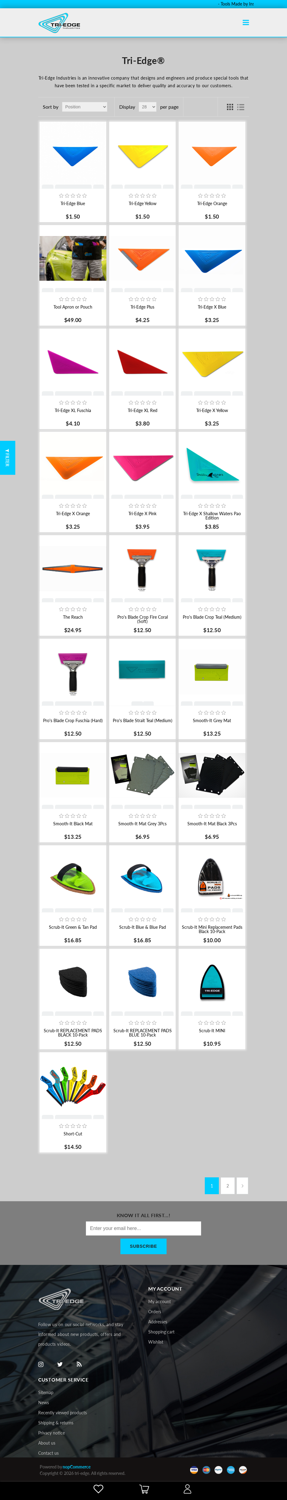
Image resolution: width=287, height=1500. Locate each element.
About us (46, 1443)
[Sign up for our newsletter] (143, 1228)
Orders (154, 1311)
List (241, 107)
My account (159, 1301)
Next (242, 1185)
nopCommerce (76, 1466)
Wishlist (155, 1341)
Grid (230, 107)
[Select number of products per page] (147, 107)
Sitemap (45, 1392)
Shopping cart (161, 1331)
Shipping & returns (55, 1422)
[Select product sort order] (84, 107)
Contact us (48, 1453)
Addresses (157, 1321)
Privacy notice (51, 1432)
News (43, 1402)
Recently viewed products (62, 1412)
